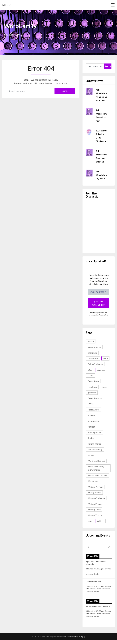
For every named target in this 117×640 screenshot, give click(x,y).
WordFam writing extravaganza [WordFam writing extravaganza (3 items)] (96, 468)
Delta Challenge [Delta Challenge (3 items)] (95, 364)
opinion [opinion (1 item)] (91, 415)
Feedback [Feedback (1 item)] (92, 387)
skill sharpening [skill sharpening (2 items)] (95, 449)
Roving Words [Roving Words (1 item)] (94, 443)
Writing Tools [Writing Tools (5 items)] (94, 509)
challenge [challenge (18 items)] (92, 352)
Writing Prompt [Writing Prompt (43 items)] (95, 504)
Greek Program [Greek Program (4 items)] (95, 398)
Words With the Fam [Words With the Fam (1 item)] (97, 475)
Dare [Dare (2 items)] (105, 358)
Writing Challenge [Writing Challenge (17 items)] (96, 498)
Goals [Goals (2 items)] (104, 387)
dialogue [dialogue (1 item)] (101, 370)
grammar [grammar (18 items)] (92, 392)
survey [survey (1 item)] (91, 455)
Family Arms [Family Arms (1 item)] (93, 381)
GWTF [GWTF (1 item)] (91, 404)
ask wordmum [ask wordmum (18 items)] (94, 347)
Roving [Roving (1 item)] (91, 438)
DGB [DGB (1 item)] (90, 370)
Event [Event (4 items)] (90, 375)
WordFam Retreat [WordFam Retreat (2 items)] (96, 461)
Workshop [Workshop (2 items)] (93, 481)
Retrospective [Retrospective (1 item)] (94, 432)
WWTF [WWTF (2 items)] (100, 521)
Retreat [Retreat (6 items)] (91, 426)
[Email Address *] (98, 292)
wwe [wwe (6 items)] (90, 521)
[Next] (109, 546)
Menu (6, 4)
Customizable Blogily (75, 636)
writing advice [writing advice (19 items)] (94, 492)
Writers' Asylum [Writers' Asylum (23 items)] (95, 486)
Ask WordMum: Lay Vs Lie (101, 175)
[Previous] (88, 546)
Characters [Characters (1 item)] (93, 358)
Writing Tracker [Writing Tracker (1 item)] (95, 515)
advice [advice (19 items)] (91, 341)
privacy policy (94, 315)
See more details (92, 574)
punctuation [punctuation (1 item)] (93, 421)
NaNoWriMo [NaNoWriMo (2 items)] (93, 409)
